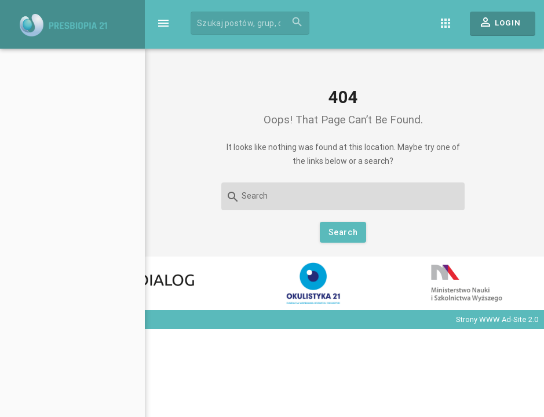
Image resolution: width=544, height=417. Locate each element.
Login (500, 25)
